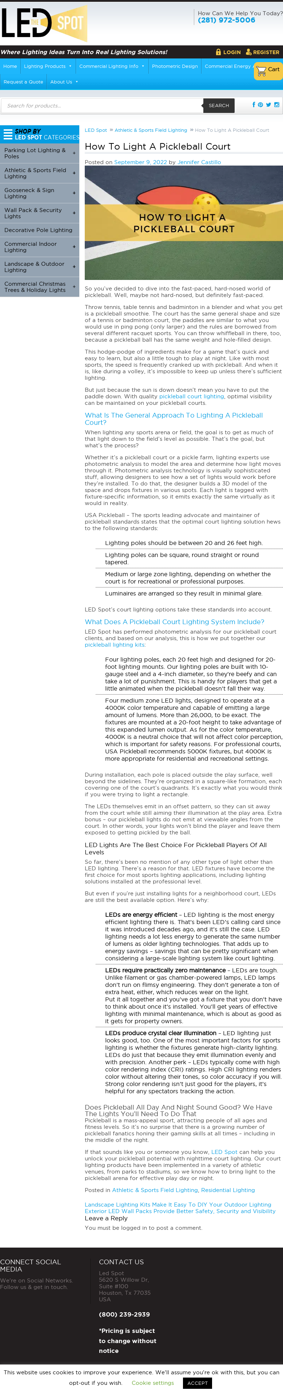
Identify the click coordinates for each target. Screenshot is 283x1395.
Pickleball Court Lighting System (182, 621)
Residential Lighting (228, 1190)
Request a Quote (23, 81)
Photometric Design (175, 66)
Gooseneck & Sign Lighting (40, 193)
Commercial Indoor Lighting (40, 247)
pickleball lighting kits (114, 645)
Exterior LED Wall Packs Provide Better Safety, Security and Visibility (180, 1211)
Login (232, 52)
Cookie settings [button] (153, 1383)
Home (10, 66)
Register (266, 52)
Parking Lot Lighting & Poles (40, 153)
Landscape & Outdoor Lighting (40, 267)
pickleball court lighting (191, 396)
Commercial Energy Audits (236, 66)
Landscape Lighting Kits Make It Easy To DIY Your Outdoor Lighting (178, 1204)
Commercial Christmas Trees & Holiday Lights (40, 287)
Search (219, 105)
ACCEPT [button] (197, 1383)
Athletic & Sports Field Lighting (155, 1190)
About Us (64, 81)
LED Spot (224, 1152)
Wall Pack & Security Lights (40, 213)
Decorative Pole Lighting (38, 230)
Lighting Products (48, 66)
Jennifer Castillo (199, 162)
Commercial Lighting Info (112, 66)
